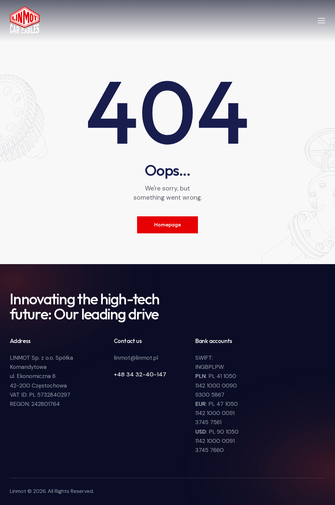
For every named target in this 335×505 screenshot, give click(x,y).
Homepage (167, 224)
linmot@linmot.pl (136, 357)
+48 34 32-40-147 (140, 374)
